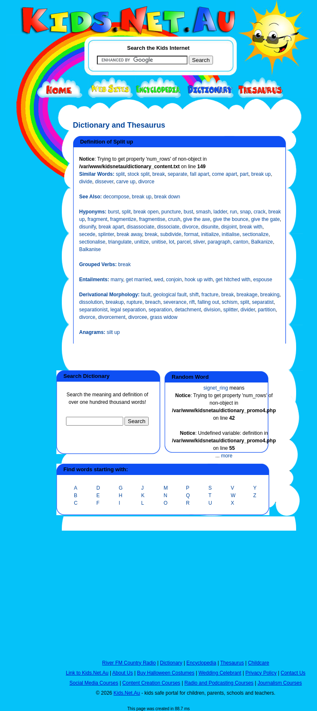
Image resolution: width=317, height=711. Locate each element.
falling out (208, 302)
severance (174, 302)
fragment (97, 219)
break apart (111, 227)
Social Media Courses (93, 683)
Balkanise (90, 249)
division (212, 310)
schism (229, 302)
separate (177, 174)
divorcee (137, 317)
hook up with (199, 279)
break (158, 174)
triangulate (120, 242)
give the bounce (231, 219)
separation (160, 310)
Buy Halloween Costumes (165, 673)
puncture (171, 212)
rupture (134, 302)
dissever (104, 182)
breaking (269, 295)
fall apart (199, 174)
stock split (138, 174)
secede (87, 234)
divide (85, 182)
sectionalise (92, 242)
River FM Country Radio (129, 663)
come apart (224, 174)
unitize (141, 242)
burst (113, 212)
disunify (87, 227)
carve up (125, 182)
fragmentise (152, 219)
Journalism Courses (280, 683)
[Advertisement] (27, 306)
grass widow (164, 317)
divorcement (111, 317)
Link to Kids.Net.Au (87, 673)
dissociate (168, 227)
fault (146, 295)
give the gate (265, 219)
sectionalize (255, 234)
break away (129, 234)
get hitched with (233, 279)
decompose (116, 197)
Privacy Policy (261, 673)
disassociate (140, 227)
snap (245, 212)
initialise (231, 234)
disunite (209, 227)
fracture (209, 295)
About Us (122, 673)
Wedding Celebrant (219, 673)
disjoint (229, 227)
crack (260, 212)
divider (248, 310)
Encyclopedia (201, 663)
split (120, 174)
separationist (93, 310)
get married (138, 279)
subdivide (170, 234)
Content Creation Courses (151, 683)
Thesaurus (232, 663)
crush (174, 219)
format (191, 234)
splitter (230, 310)
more (226, 456)
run (233, 212)
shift (194, 295)
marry (117, 279)
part (244, 174)
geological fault (170, 295)
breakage (246, 295)
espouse (262, 279)
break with (251, 227)
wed (158, 279)
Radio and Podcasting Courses (218, 683)
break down (167, 197)
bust (188, 212)
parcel (184, 242)
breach (153, 302)
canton (240, 242)
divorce (146, 182)
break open (146, 212)
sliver (199, 242)
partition (267, 310)
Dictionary (171, 663)
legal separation (128, 310)
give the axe (196, 219)
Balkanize (262, 242)
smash (203, 212)
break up (261, 174)
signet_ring (215, 388)
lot (171, 242)
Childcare (258, 663)
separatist (263, 302)
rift (192, 302)
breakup (115, 302)
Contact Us (293, 673)
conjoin (174, 279)
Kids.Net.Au (127, 693)
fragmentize (123, 219)
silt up (113, 332)
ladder (220, 212)
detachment (188, 310)
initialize (210, 234)
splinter (106, 234)
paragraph (219, 242)
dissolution (91, 302)
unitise (159, 242)
